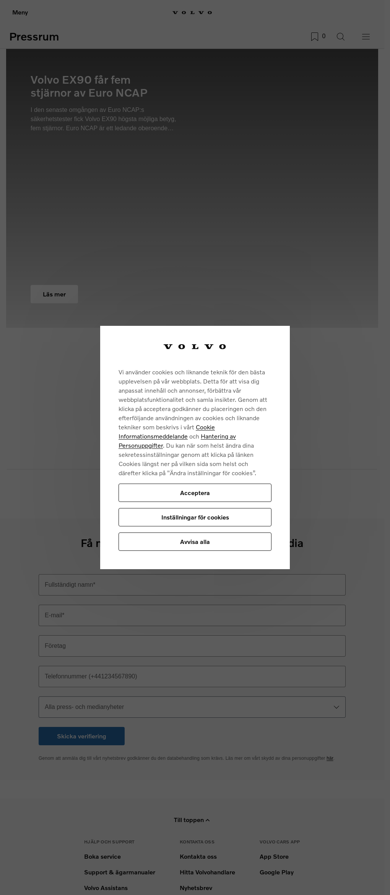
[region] (195, 447)
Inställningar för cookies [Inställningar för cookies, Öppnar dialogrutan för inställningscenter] (195, 517)
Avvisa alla (195, 541)
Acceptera (195, 492)
